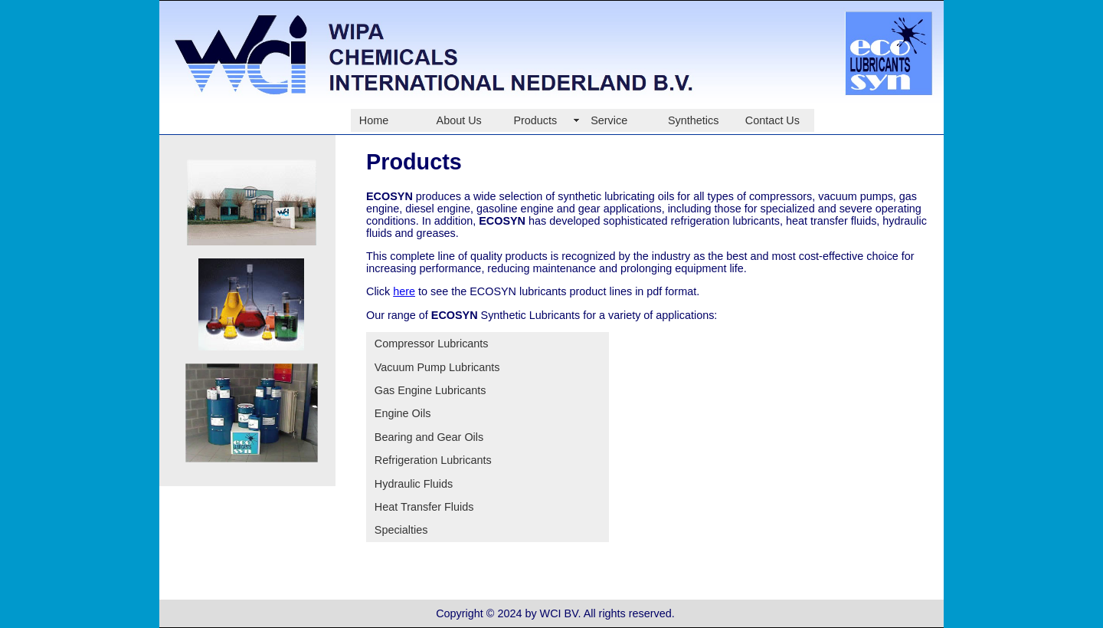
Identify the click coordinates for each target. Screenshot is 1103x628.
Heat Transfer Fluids (424, 507)
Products (535, 120)
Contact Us (772, 120)
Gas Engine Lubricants (430, 390)
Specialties (401, 530)
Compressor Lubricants (432, 343)
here (404, 291)
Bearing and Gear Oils (429, 437)
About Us (459, 120)
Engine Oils (403, 413)
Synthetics (693, 120)
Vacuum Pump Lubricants (437, 367)
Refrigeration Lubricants (433, 460)
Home (373, 120)
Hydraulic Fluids (414, 484)
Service (609, 120)
